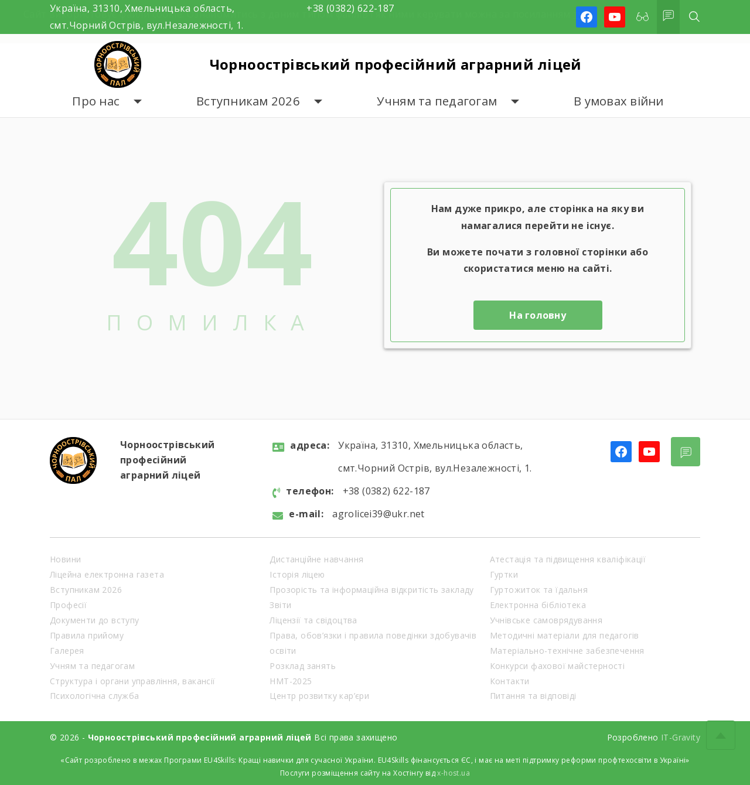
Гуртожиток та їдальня (539, 589)
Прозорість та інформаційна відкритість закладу (371, 589)
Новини (65, 559)
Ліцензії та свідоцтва (313, 620)
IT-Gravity (680, 737)
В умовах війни (619, 101)
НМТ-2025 (291, 681)
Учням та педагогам (437, 101)
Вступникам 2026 (248, 101)
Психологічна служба (94, 695)
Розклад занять (303, 665)
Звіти (280, 604)
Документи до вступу (94, 620)
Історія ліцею (297, 574)
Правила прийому (87, 635)
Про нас (96, 101)
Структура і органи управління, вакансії (133, 681)
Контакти (510, 681)
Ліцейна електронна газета (107, 574)
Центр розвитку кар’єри (319, 695)
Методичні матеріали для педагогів (564, 635)
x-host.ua (453, 773)
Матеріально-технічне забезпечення (567, 650)
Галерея (67, 650)
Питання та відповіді (533, 695)
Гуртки (504, 574)
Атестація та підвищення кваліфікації (568, 559)
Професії (68, 604)
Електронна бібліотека (538, 604)
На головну (537, 315)
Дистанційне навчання (316, 559)
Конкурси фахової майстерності (557, 665)
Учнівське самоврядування (546, 620)
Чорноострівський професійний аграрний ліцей (396, 64)
